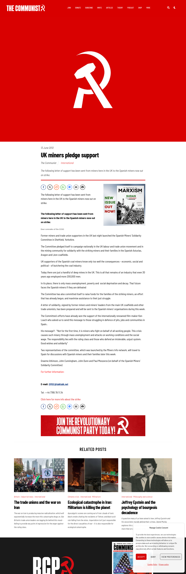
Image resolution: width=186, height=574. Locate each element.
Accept (141, 557)
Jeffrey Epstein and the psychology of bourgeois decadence (139, 507)
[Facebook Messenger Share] (69, 187)
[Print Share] (82, 187)
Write (99, 7)
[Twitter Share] (50, 187)
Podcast (130, 7)
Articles (109, 7)
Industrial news (27, 496)
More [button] (148, 7)
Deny (153, 557)
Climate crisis (73, 496)
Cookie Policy (152, 564)
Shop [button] (140, 7)
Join (69, 7)
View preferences (171, 557)
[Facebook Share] (43, 187)
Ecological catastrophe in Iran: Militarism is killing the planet (90, 504)
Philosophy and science (142, 496)
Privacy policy (164, 564)
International (67, 163)
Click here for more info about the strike (61, 399)
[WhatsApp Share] (63, 187)
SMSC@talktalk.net (58, 384)
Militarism (96, 496)
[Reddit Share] (56, 187)
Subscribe (89, 7)
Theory (120, 7)
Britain (17, 496)
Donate (78, 7)
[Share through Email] (76, 187)
